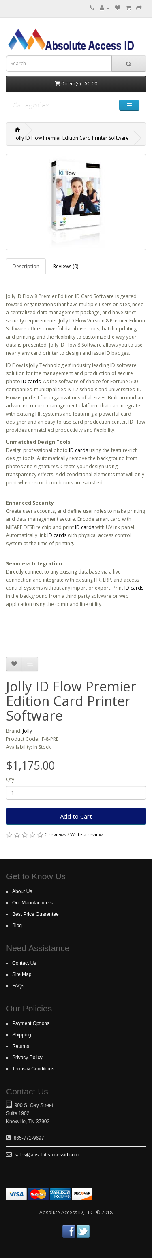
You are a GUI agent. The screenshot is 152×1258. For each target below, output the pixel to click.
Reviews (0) (65, 266)
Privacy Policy (27, 1057)
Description (26, 266)
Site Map (21, 974)
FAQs (18, 986)
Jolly (27, 730)
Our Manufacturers (32, 903)
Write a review (86, 834)
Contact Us (24, 963)
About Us (22, 891)
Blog (17, 925)
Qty (10, 779)
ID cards (31, 381)
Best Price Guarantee (35, 914)
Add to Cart (76, 816)
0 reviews (55, 834)
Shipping (21, 1035)
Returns (20, 1046)
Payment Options (30, 1023)
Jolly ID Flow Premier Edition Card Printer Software (72, 137)
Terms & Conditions (33, 1069)
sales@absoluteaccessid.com (47, 1155)
